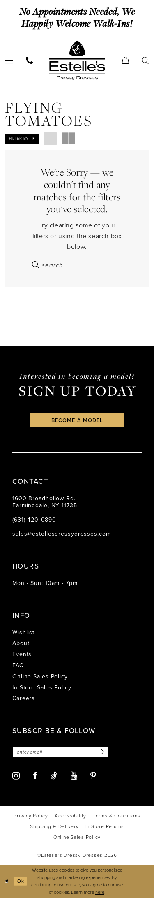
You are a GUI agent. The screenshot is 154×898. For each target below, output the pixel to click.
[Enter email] (60, 752)
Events (22, 654)
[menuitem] (29, 60)
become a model (77, 420)
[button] (126, 60)
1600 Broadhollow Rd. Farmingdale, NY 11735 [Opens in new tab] (44, 502)
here (99, 892)
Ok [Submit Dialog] (20, 881)
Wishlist (23, 632)
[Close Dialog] (7, 881)
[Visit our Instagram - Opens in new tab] (16, 775)
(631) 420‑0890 (34, 519)
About (20, 643)
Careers (23, 698)
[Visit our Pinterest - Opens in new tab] (93, 776)
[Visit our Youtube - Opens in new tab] (74, 776)
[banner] (77, 60)
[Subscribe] (102, 752)
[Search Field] (77, 265)
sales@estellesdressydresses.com (61, 534)
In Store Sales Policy (41, 687)
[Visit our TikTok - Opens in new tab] (54, 775)
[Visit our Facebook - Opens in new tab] (35, 776)
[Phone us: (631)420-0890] (29, 60)
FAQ (18, 665)
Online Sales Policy (40, 676)
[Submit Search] (36, 265)
